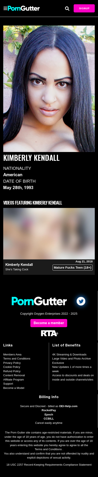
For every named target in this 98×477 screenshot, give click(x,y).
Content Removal (14, 375)
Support (8, 383)
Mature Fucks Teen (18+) (72, 267)
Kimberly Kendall (19, 265)
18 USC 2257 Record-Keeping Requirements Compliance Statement (49, 464)
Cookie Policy (11, 367)
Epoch (49, 414)
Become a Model (13, 388)
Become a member (49, 323)
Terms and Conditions (16, 358)
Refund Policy (11, 371)
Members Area (12, 354)
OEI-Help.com (68, 406)
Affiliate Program (13, 379)
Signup (84, 8)
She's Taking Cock (16, 269)
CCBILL (49, 418)
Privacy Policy (12, 362)
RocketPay (49, 410)
